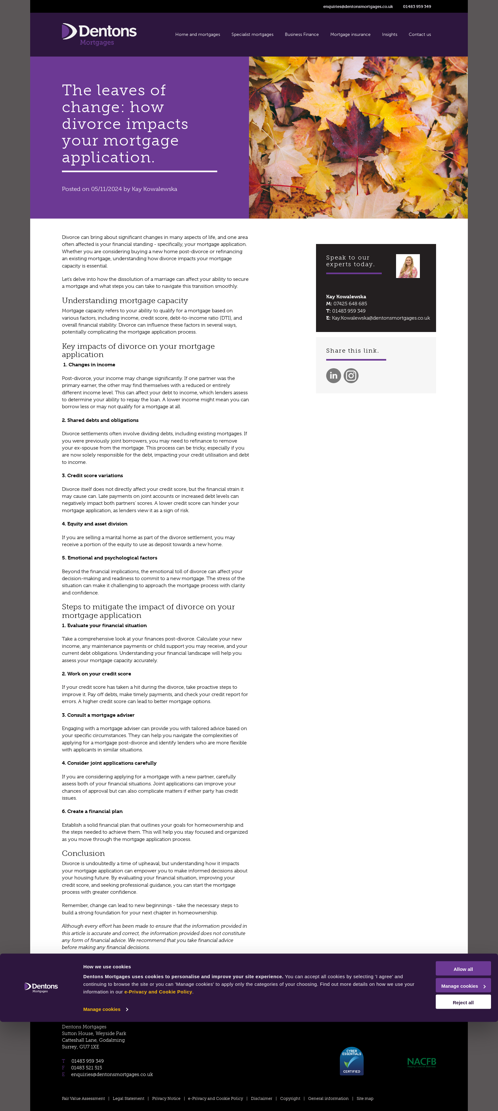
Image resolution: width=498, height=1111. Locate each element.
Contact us (420, 34)
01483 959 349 (417, 6)
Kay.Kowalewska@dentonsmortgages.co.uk (381, 318)
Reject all (444, 1091)
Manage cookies (101, 1098)
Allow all (445, 1058)
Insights (389, 34)
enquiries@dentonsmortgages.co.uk (358, 6)
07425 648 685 (350, 304)
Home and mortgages (197, 34)
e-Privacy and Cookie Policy (221, 1081)
